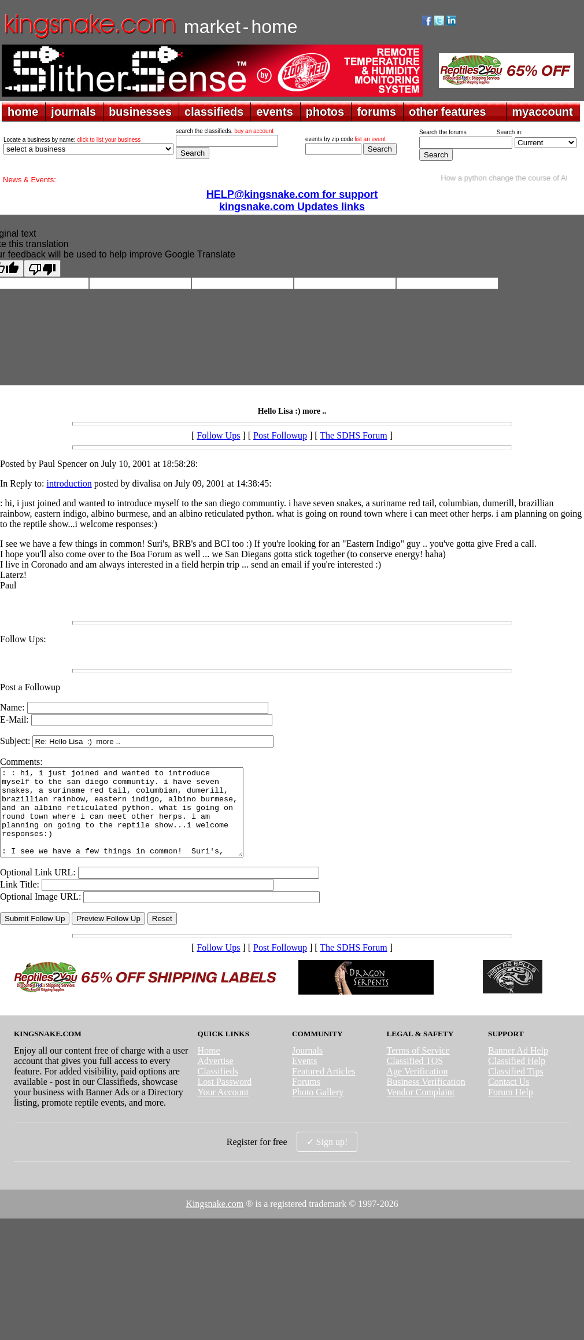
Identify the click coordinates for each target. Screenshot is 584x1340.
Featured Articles (324, 1089)
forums (376, 111)
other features (447, 111)
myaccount (542, 111)
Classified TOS (415, 1078)
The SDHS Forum (353, 435)
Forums (306, 1099)
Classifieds (217, 1089)
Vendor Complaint (421, 1109)
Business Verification (426, 1099)
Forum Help (510, 1109)
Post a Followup (30, 687)
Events (304, 1078)
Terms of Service (418, 1068)
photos (325, 111)
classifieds (213, 111)
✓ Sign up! (327, 1159)
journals (73, 111)
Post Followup (280, 435)
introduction (68, 483)
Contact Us (509, 1099)
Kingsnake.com (214, 1221)
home (23, 111)
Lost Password (224, 1099)
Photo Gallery (317, 1109)
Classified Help (516, 1078)
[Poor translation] (42, 268)
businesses (140, 111)
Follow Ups (218, 435)
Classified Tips (516, 1089)
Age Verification (417, 1089)
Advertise (215, 1078)
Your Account (223, 1109)
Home (208, 1068)
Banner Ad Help (518, 1068)
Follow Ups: (23, 639)
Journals (307, 1068)
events (274, 111)
